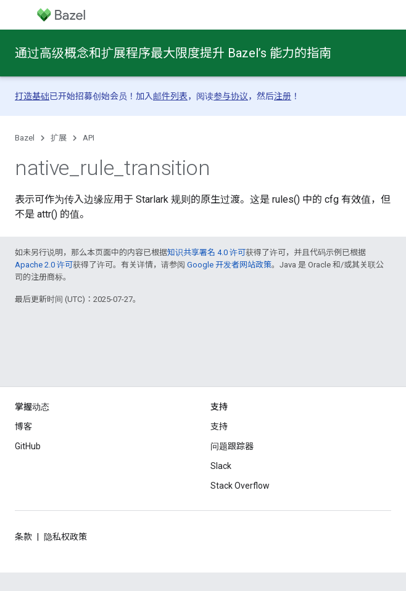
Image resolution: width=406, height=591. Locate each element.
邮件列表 (170, 96)
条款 (23, 537)
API (88, 137)
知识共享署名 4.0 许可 (206, 252)
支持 (219, 426)
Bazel (25, 137)
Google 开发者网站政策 (229, 264)
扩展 (59, 137)
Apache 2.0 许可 (44, 264)
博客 (23, 426)
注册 (282, 96)
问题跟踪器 (232, 446)
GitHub (28, 446)
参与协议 (230, 96)
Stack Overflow (240, 486)
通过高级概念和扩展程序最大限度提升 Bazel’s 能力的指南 (173, 53)
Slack (220, 466)
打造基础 (32, 96)
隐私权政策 (65, 537)
